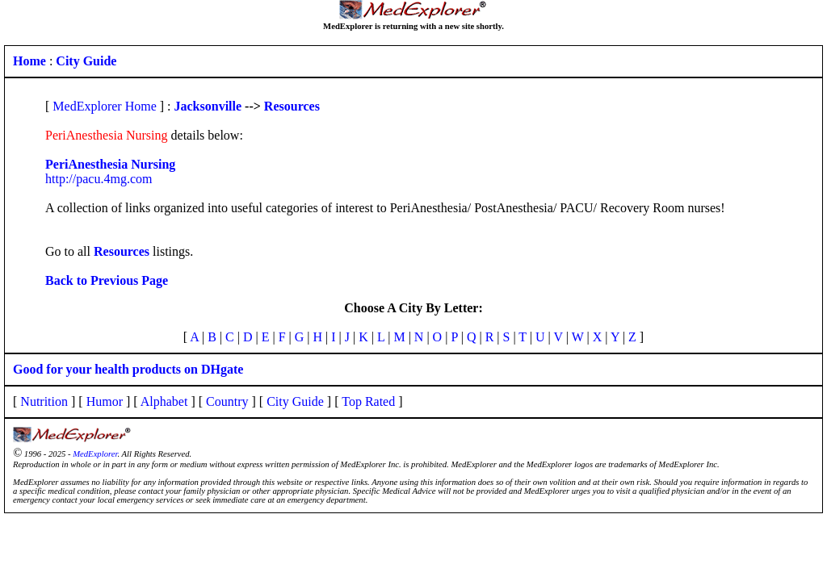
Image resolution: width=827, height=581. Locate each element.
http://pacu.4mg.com (98, 179)
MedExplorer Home (104, 106)
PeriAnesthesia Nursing (110, 164)
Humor (104, 401)
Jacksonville (208, 106)
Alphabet (164, 401)
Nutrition (44, 401)
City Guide (295, 401)
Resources (292, 106)
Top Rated (368, 401)
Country (227, 401)
